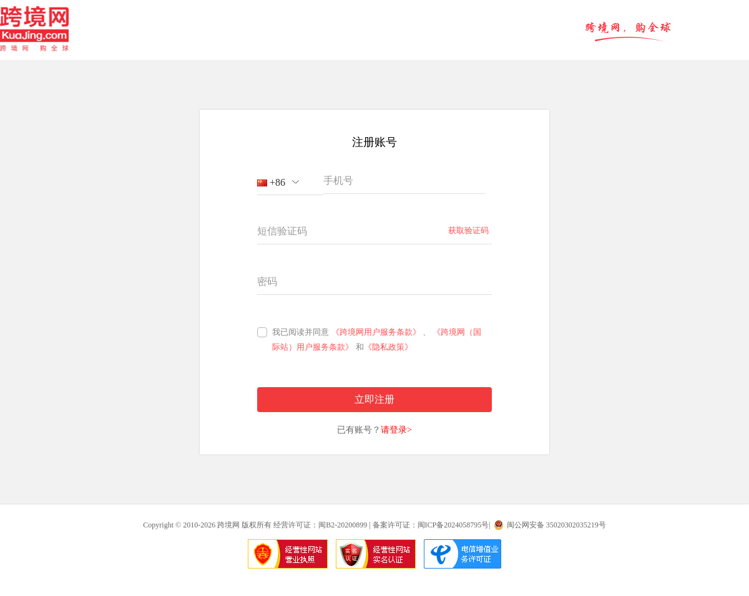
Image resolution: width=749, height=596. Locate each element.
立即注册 (374, 399)
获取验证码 (468, 230)
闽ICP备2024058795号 (453, 525)
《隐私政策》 (388, 347)
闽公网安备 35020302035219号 (556, 525)
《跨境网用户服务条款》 (376, 332)
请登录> (396, 430)
